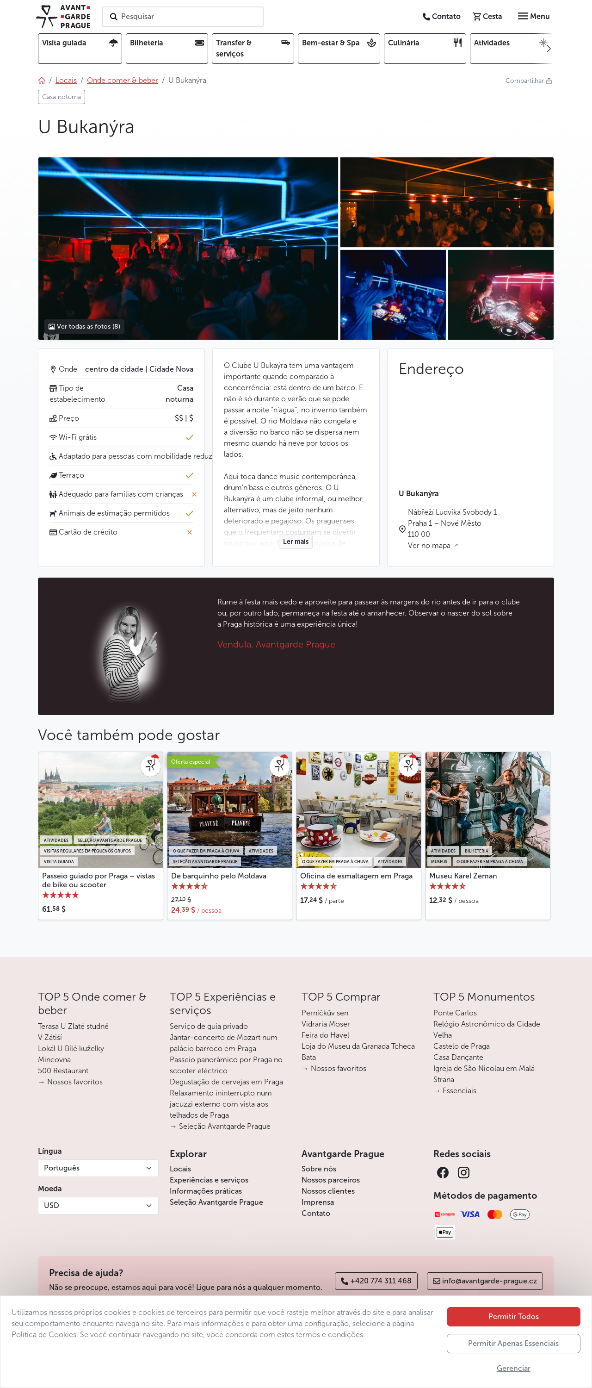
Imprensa (318, 1202)
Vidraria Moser (326, 1024)
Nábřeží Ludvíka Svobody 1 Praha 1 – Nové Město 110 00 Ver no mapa (452, 529)
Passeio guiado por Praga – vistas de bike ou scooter (98, 880)
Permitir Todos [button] (513, 1316)
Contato (316, 1213)
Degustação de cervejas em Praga (226, 1081)
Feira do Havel (325, 1035)
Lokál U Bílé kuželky (71, 1048)
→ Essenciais (454, 1090)
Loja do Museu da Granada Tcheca (358, 1046)
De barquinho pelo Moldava (218, 875)
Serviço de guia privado (209, 1026)
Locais (180, 1168)
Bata (309, 1057)
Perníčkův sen (325, 1012)
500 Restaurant (63, 1070)
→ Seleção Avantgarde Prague (220, 1126)
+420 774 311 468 (376, 1280)
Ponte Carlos (455, 1012)
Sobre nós (319, 1168)
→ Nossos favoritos (70, 1081)
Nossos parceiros (331, 1180)
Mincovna (54, 1059)
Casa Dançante (458, 1057)
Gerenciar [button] (513, 1368)
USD (51, 1205)
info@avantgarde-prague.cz (485, 1280)
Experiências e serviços (209, 1180)
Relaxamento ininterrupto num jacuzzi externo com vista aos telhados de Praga (221, 1104)
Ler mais (295, 542)
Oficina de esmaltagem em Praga (356, 875)
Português (62, 1168)
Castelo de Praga (461, 1046)
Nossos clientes (328, 1191)
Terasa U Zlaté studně (73, 1026)
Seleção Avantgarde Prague (216, 1202)
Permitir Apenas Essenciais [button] (513, 1343)
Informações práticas (206, 1191)
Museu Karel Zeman (463, 875)
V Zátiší (50, 1037)
